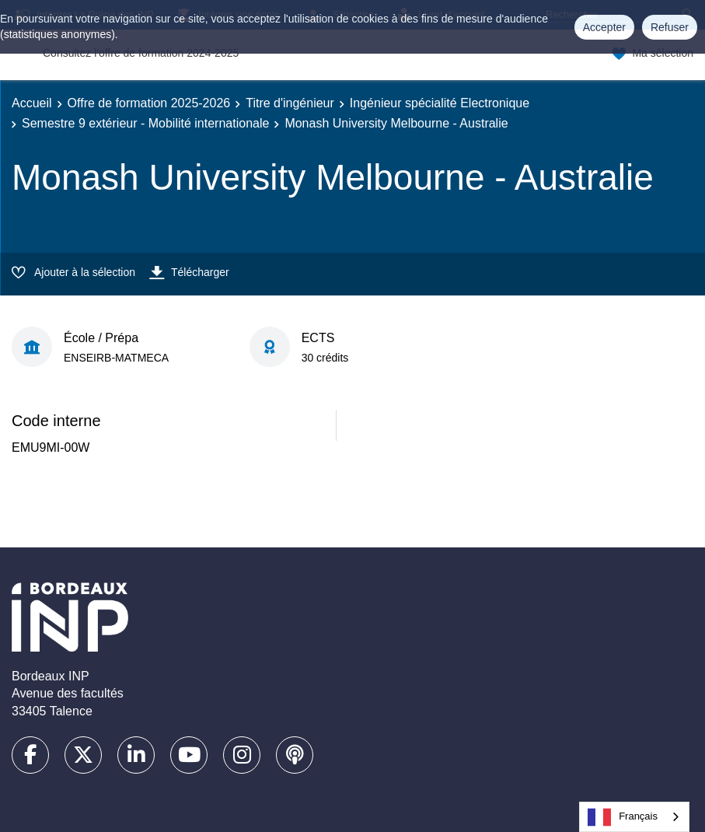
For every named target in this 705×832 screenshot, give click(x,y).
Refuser (670, 27)
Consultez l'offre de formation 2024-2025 (141, 53)
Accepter (604, 27)
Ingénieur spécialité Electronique (439, 103)
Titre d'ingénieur (290, 103)
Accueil (32, 103)
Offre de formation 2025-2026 (149, 103)
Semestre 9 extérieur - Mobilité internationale (145, 123)
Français (623, 817)
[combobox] (634, 817)
